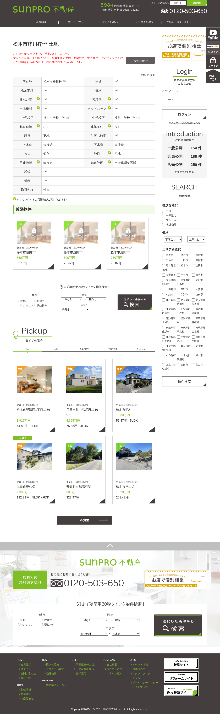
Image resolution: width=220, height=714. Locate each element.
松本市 (182, 265)
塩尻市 (197, 265)
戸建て (40, 300)
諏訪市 (197, 275)
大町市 (197, 280)
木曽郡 (197, 289)
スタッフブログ (141, 673)
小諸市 (167, 294)
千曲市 (167, 260)
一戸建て (169, 215)
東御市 (197, 260)
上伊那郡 (169, 289)
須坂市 (182, 255)
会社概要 (112, 664)
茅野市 (182, 289)
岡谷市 (182, 275)
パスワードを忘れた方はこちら (184, 122)
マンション (25, 305)
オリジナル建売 (144, 22)
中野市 (197, 255)
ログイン (178, 3)
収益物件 (41, 305)
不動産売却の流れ (86, 664)
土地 (22, 300)
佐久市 (197, 346)
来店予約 (26, 677)
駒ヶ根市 (183, 346)
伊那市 (182, 294)
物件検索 (51, 673)
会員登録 (26, 664)
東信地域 (26, 694)
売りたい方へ (110, 22)
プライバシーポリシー (145, 682)
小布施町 (169, 355)
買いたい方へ (76, 22)
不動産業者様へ (85, 668)
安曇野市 (169, 275)
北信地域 (26, 689)
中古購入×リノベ (56, 685)
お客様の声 (138, 668)
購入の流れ (52, 664)
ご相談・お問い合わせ (179, 22)
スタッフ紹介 (114, 673)
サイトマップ (140, 687)
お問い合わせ (141, 60)
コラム (136, 677)
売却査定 (81, 673)
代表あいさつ (114, 668)
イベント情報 (140, 664)
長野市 (167, 255)
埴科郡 (197, 294)
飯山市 (197, 355)
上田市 (182, 260)
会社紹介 (41, 22)
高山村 (197, 364)
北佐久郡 (169, 300)
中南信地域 (27, 698)
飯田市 (182, 364)
